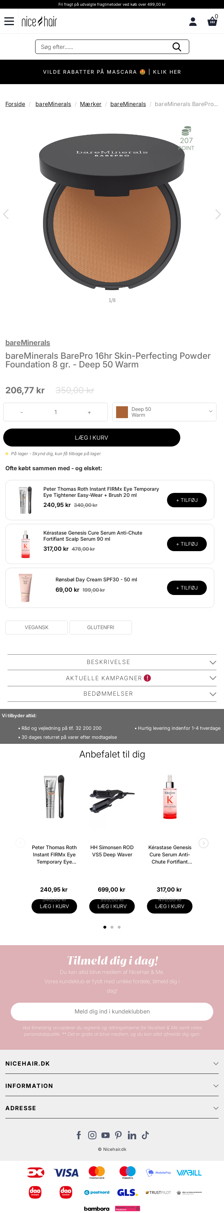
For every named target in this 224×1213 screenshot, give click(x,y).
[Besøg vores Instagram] (92, 1137)
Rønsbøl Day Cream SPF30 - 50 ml (96, 579)
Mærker (90, 103)
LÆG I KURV (91, 437)
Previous (7, 215)
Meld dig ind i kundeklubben (112, 1011)
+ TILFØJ (187, 500)
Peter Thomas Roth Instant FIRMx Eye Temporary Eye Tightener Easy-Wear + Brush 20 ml (101, 492)
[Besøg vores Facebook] (79, 1137)
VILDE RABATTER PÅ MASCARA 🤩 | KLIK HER (112, 72)
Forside (15, 103)
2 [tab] (113, 927)
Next (217, 215)
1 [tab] (105, 927)
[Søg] (112, 47)
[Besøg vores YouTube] (105, 1137)
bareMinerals (53, 103)
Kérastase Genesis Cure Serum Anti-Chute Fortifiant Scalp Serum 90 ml (92, 536)
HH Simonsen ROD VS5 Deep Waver (112, 850)
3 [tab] (120, 927)
